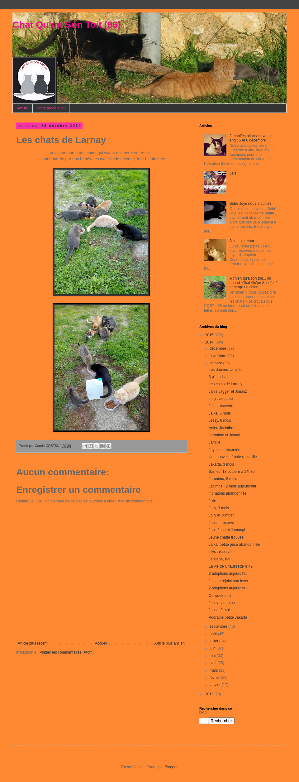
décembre (218, 348)
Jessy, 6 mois (220, 420)
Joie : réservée (221, 406)
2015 (210, 335)
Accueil (23, 108)
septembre (219, 626)
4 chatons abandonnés (227, 493)
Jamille (214, 442)
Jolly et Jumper (221, 515)
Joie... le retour (242, 241)
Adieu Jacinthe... (222, 428)
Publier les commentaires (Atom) (67, 652)
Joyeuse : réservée (224, 450)
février (215, 677)
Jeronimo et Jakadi (224, 435)
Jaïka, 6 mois (220, 413)
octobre (216, 363)
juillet (214, 641)
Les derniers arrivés (225, 369)
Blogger (171, 767)
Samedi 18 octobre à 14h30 (231, 471)
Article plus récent (32, 643)
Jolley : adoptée (222, 603)
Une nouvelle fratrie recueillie (233, 457)
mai (213, 656)
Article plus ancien (169, 643)
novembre (218, 356)
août (214, 634)
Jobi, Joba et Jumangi (227, 530)
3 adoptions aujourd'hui (228, 573)
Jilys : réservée (221, 551)
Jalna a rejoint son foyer (228, 581)
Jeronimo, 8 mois (223, 479)
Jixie (212, 501)
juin (213, 648)
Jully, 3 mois (219, 508)
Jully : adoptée (221, 398)
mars (214, 670)
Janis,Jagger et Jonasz (228, 391)
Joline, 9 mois (220, 610)
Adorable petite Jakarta (228, 617)
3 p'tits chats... (220, 377)
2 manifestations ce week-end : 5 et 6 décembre (251, 138)
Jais (233, 173)
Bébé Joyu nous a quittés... (252, 203)
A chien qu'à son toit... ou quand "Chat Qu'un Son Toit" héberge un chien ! (253, 283)
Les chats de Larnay (225, 384)
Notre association (51, 108)
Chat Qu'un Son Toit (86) (66, 24)
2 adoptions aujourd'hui (228, 588)
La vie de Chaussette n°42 (231, 566)
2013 (210, 694)
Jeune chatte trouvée (226, 537)
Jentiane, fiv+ (220, 559)
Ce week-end (220, 595)
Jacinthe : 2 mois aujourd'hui (232, 486)
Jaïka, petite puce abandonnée (234, 544)
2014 (210, 342)
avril (213, 663)
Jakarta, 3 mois (221, 464)
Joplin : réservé (221, 523)
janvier (216, 685)
